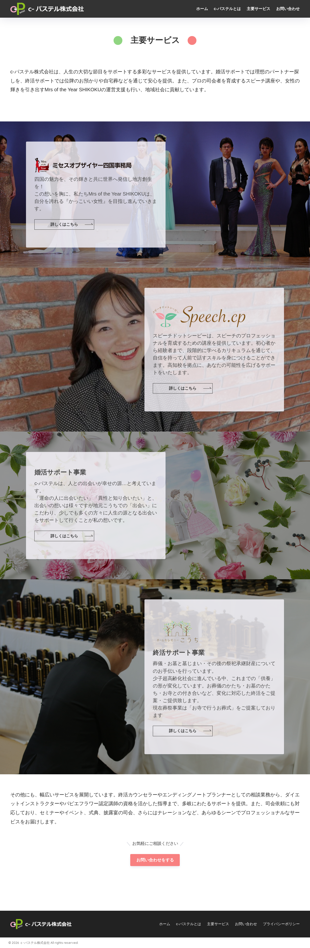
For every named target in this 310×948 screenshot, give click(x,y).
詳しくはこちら (64, 224)
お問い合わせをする (155, 860)
